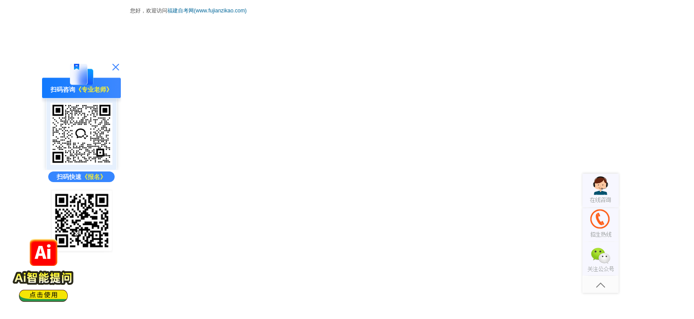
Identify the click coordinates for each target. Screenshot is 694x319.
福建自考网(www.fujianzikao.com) (207, 11)
